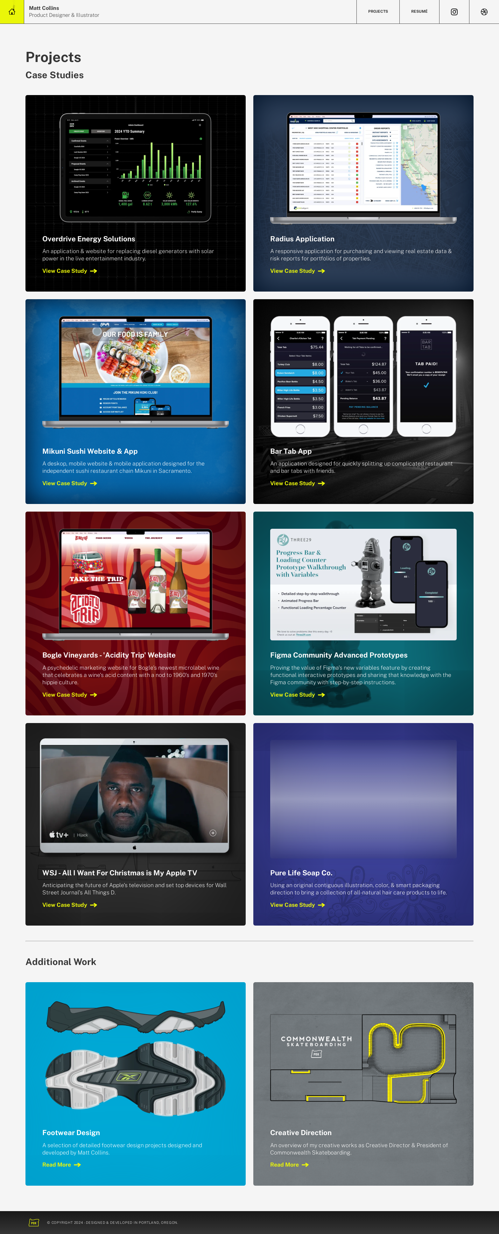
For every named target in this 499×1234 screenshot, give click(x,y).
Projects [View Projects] (378, 11)
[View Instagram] (454, 12)
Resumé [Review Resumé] (419, 11)
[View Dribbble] (484, 12)
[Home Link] (12, 12)
